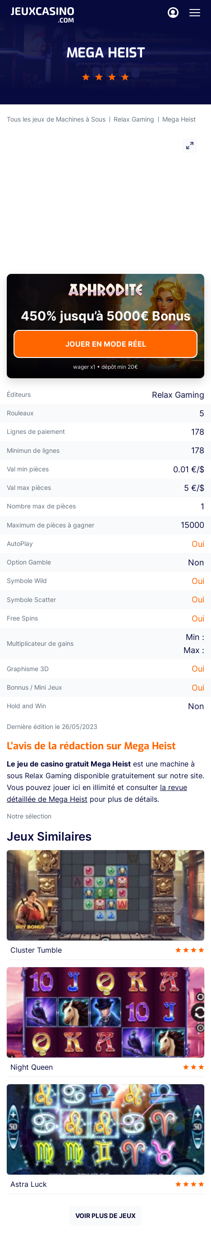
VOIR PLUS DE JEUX (105, 1215)
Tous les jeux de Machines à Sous (56, 119)
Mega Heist (179, 119)
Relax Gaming (134, 119)
